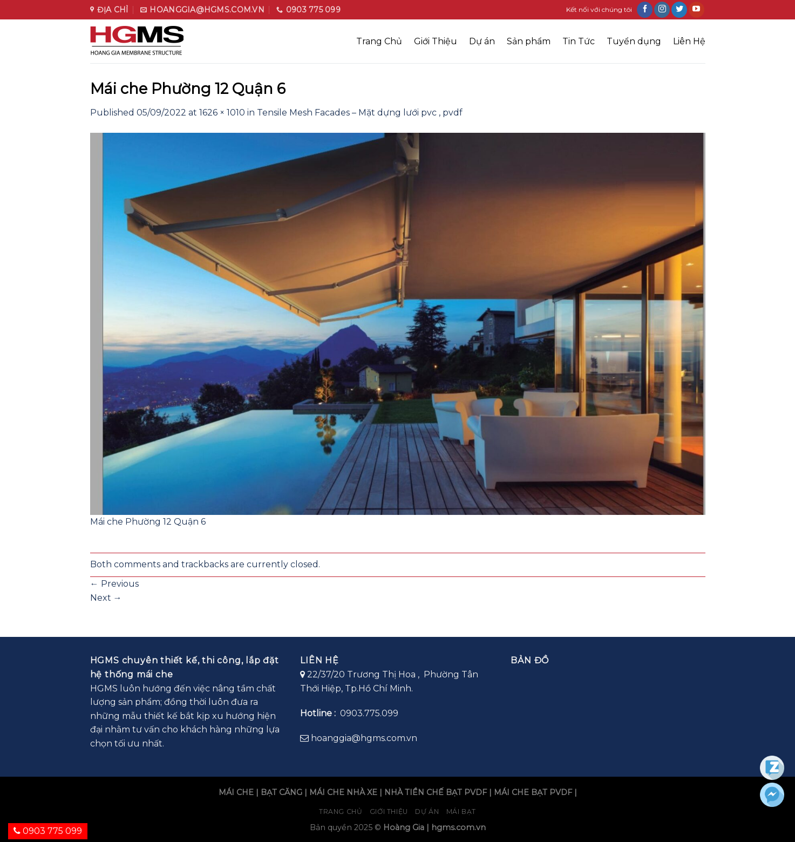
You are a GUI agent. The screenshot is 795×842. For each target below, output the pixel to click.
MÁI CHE (236, 792)
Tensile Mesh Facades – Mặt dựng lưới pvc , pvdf (360, 112)
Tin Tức (578, 41)
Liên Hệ (689, 41)
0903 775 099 (47, 831)
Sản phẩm (529, 41)
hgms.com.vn (458, 827)
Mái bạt (461, 811)
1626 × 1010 (222, 112)
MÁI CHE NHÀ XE (343, 792)
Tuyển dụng (634, 41)
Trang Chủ (379, 41)
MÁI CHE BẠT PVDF (533, 792)
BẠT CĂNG (281, 792)
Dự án (482, 41)
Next (106, 598)
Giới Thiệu (435, 41)
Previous (114, 584)
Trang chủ (341, 811)
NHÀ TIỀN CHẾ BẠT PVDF (435, 792)
